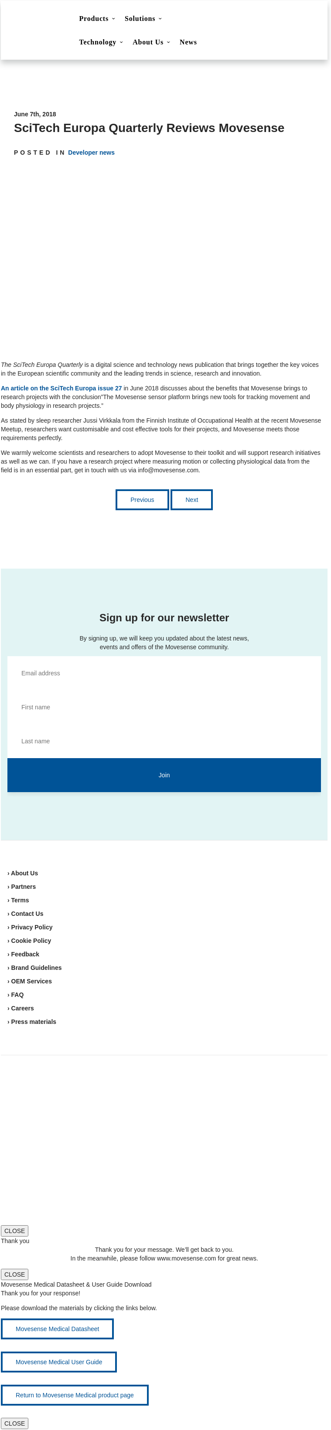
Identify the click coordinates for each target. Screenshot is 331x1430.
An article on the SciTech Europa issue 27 (61, 388)
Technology (98, 42)
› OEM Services (29, 981)
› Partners (21, 886)
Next (191, 499)
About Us (148, 42)
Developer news (91, 152)
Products (94, 18)
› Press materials (31, 1021)
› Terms (18, 900)
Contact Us (245, 20)
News (188, 42)
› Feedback (23, 954)
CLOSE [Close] (14, 1230)
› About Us (22, 873)
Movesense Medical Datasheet (57, 1328)
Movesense (48, 1089)
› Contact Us (25, 913)
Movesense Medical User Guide (59, 1362)
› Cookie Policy (29, 940)
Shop (289, 19)
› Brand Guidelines (34, 967)
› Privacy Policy (30, 927)
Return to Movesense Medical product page (75, 1395)
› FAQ (15, 994)
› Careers (20, 1008)
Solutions (140, 18)
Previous (142, 499)
